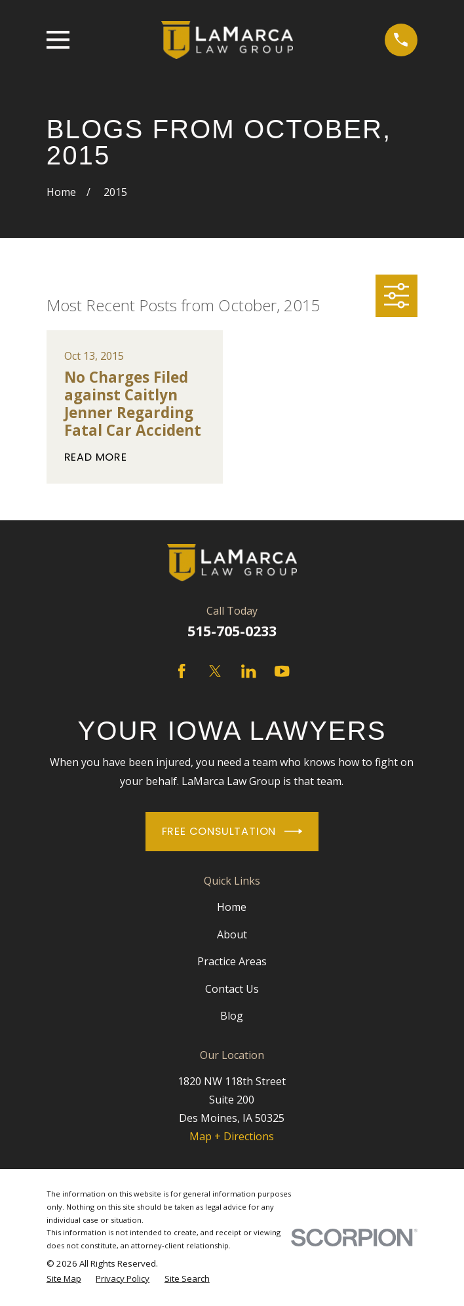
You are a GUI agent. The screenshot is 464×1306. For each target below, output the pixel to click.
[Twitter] (215, 671)
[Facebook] (181, 671)
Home (231, 907)
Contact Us (232, 989)
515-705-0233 (232, 630)
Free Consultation (232, 831)
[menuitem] (64, 1278)
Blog (231, 1015)
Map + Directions (231, 1136)
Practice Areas (232, 961)
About (232, 934)
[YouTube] (282, 671)
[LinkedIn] (248, 671)
